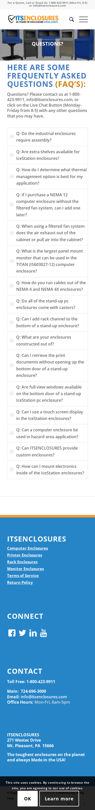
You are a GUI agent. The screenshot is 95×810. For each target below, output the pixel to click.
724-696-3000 (33, 691)
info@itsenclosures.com (44, 697)
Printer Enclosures (24, 554)
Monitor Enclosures (25, 568)
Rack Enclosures (22, 561)
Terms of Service (23, 575)
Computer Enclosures (27, 548)
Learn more (59, 799)
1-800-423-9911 (40, 681)
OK (27, 799)
